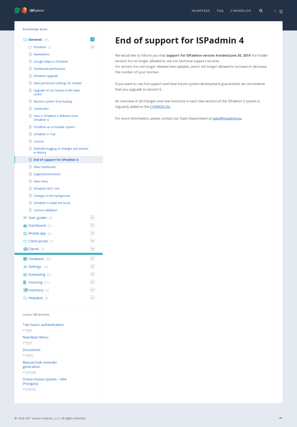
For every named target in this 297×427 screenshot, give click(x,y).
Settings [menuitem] (34, 267)
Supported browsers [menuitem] (47, 174)
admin (37, 10)
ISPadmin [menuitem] (40, 47)
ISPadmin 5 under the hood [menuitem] (52, 203)
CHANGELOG (160, 106)
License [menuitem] (39, 142)
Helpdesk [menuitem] (35, 298)
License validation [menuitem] (45, 210)
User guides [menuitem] (37, 218)
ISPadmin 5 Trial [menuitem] (44, 134)
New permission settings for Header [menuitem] (58, 83)
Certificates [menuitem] (41, 109)
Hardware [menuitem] (36, 259)
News (28, 330)
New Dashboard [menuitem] (44, 167)
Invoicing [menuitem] (35, 282)
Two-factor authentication (43, 325)
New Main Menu (35, 337)
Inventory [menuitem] (36, 290)
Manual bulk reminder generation (40, 364)
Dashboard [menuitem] (37, 225)
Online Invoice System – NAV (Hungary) (45, 381)
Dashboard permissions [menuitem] (49, 69)
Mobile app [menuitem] (37, 233)
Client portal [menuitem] (38, 241)
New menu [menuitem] (41, 181)
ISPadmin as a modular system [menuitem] (54, 127)
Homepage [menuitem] (201, 11)
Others (29, 355)
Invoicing (30, 372)
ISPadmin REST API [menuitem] (46, 189)
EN (281, 11)
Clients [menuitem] (33, 249)
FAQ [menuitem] (220, 11)
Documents (31, 350)
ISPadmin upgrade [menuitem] (46, 76)
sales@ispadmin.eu (227, 118)
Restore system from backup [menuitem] (53, 102)
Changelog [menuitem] (241, 11)
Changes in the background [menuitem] (52, 196)
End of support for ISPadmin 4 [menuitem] (56, 160)
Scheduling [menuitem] (36, 274)
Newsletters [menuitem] (42, 54)
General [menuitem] (35, 39)
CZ (275, 11)
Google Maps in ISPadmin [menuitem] (51, 62)
